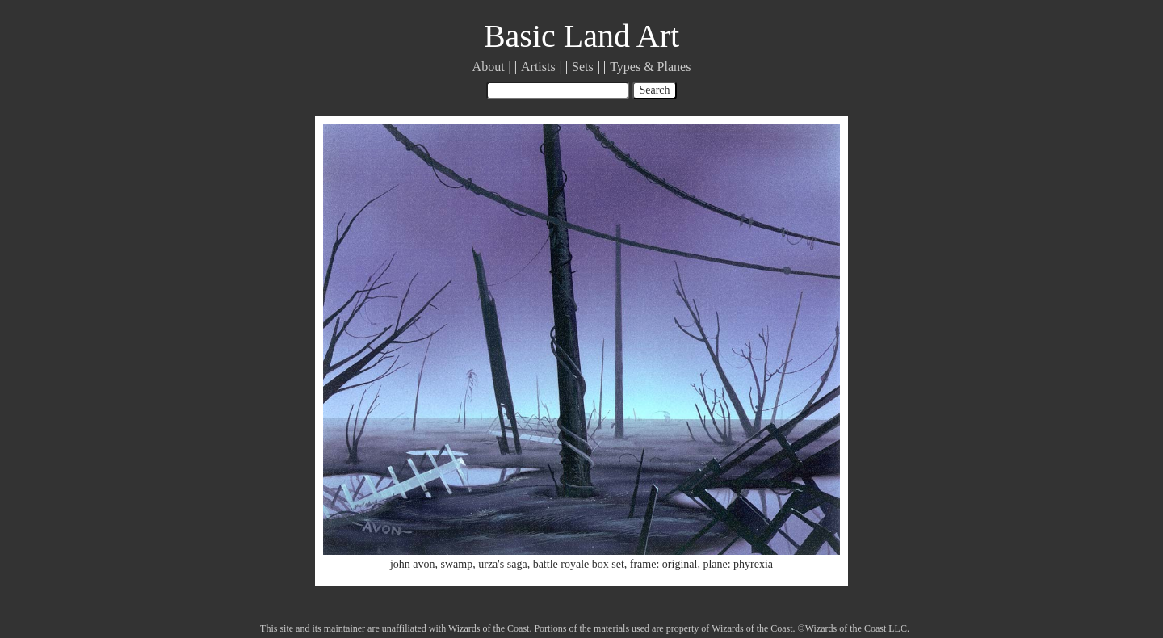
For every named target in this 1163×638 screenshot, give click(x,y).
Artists (538, 66)
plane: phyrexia (738, 564)
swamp (457, 564)
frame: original (664, 564)
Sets (583, 66)
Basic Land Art (581, 36)
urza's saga (502, 564)
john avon (412, 564)
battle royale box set (578, 564)
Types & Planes (650, 66)
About (488, 66)
